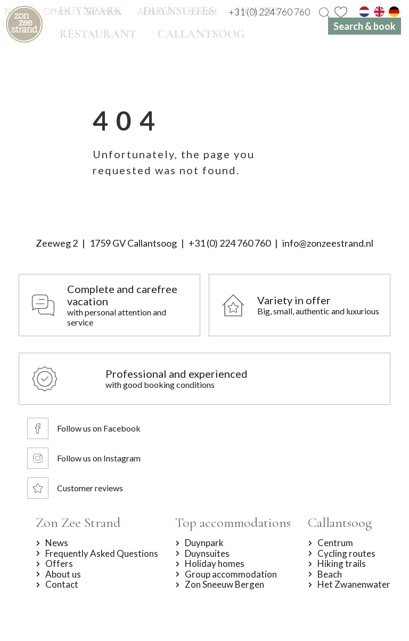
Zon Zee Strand (78, 522)
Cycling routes (346, 553)
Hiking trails (341, 563)
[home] (24, 24)
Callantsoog (340, 522)
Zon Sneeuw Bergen (224, 584)
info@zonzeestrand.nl (327, 243)
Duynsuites (207, 553)
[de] (394, 11)
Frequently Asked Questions (101, 553)
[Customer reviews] (85, 488)
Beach (329, 574)
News (56, 543)
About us (63, 574)
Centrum (335, 543)
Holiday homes (214, 563)
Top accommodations (233, 522)
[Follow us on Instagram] (85, 458)
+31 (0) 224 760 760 (230, 243)
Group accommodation (231, 574)
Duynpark (204, 543)
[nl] (364, 11)
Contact (61, 584)
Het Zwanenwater (353, 584)
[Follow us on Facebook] (85, 428)
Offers (59, 563)
